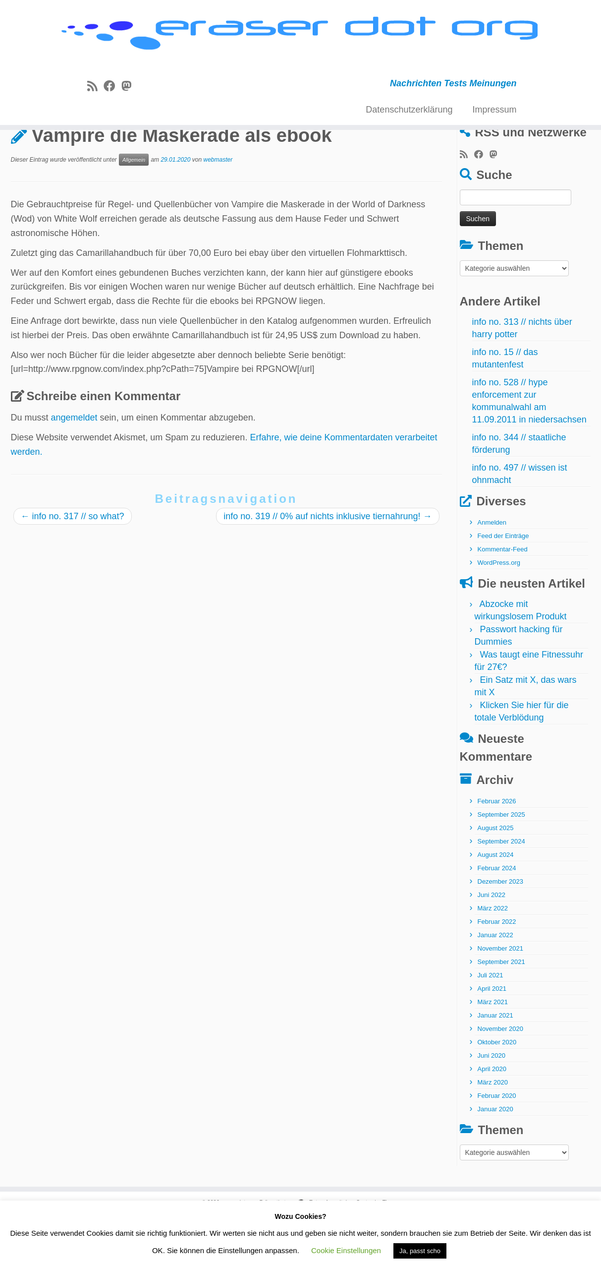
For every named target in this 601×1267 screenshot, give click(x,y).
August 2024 (496, 904)
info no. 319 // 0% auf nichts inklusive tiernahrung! (327, 566)
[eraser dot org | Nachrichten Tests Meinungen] (300, 38)
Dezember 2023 (501, 931)
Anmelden (492, 572)
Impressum (494, 116)
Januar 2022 (495, 984)
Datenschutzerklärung (409, 116)
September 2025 (501, 864)
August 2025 (496, 877)
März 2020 (493, 1132)
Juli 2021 (490, 1024)
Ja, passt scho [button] (419, 1251)
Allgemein (58, 155)
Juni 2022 (491, 944)
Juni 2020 (491, 1105)
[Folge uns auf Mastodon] (129, 92)
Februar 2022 (497, 971)
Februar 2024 (497, 917)
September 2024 (501, 891)
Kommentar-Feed (503, 599)
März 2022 (493, 958)
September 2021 (501, 1011)
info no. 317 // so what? (72, 566)
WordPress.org (499, 612)
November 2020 (501, 1078)
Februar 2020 (497, 1145)
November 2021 (501, 998)
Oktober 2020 (497, 1091)
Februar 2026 (497, 850)
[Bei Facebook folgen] (112, 92)
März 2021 (493, 1051)
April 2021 (492, 1038)
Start (20, 155)
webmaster (217, 209)
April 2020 (492, 1118)
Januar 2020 (495, 1158)
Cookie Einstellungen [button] (346, 1250)
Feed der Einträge (503, 585)
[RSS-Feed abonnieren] (95, 92)
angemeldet (74, 467)
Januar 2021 (495, 1065)
